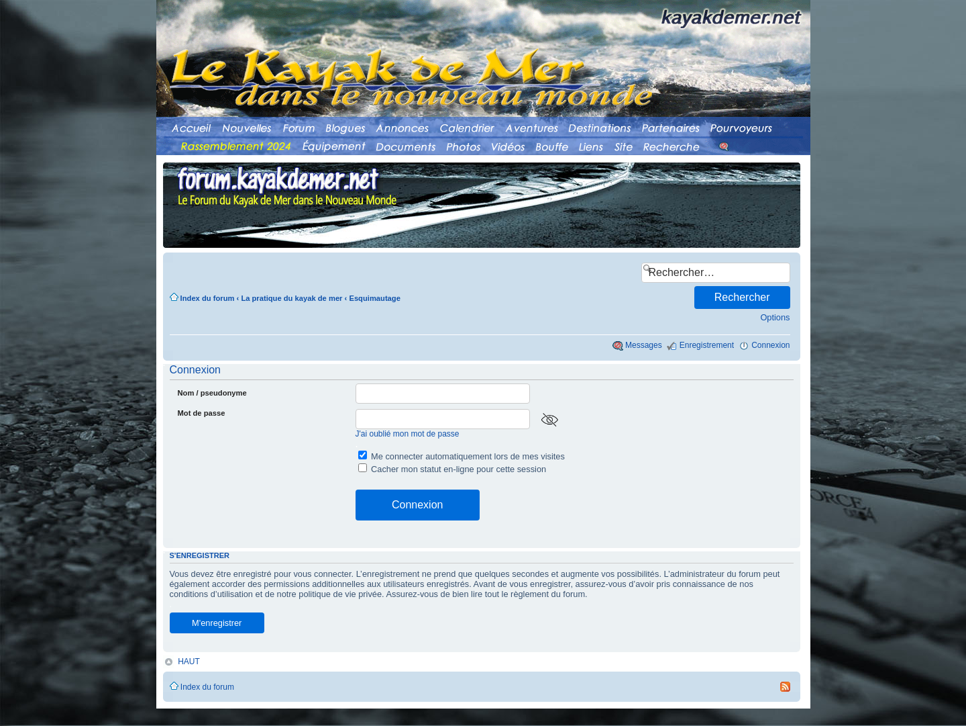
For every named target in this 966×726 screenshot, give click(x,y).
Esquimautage (374, 298)
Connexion (770, 345)
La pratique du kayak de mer (291, 298)
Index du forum (207, 298)
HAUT (189, 661)
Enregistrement (707, 345)
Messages (643, 345)
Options (775, 317)
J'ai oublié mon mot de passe (408, 434)
